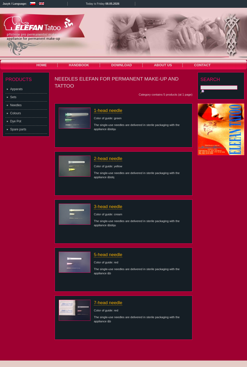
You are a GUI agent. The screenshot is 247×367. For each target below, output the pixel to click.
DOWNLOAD (121, 65)
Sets (13, 97)
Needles (16, 105)
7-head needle (108, 302)
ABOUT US (163, 65)
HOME (41, 65)
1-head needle (108, 110)
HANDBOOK (79, 65)
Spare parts (18, 129)
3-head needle (108, 206)
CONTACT (202, 65)
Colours (15, 113)
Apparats (16, 89)
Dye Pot (15, 121)
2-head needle (108, 158)
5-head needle (108, 254)
